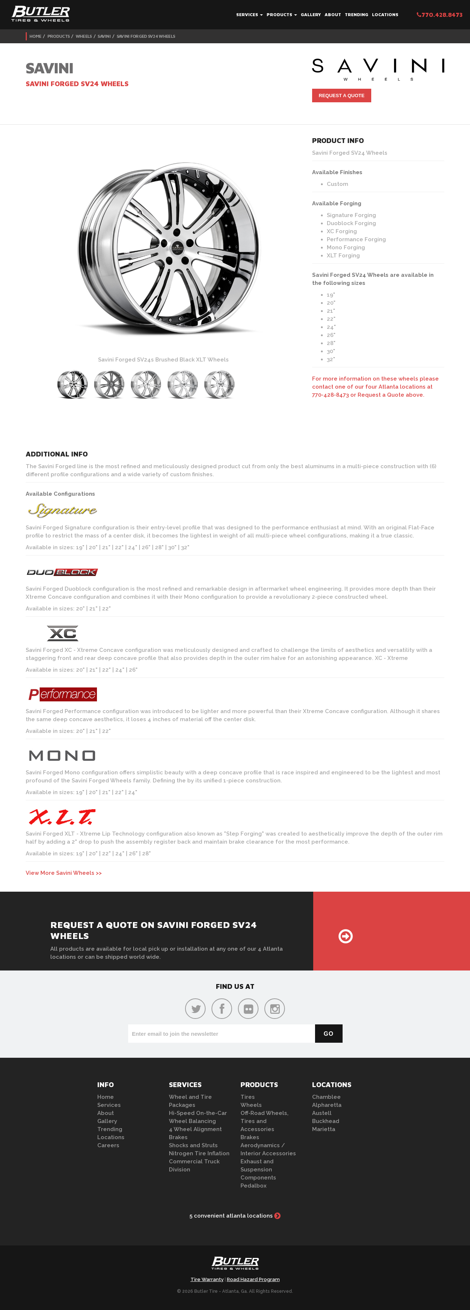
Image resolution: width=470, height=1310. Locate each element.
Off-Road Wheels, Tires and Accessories (265, 1121)
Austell (322, 1113)
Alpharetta (326, 1105)
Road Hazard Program (253, 1279)
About (333, 14)
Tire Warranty (207, 1279)
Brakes (178, 1137)
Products (282, 14)
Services (249, 14)
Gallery (311, 14)
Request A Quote (342, 95)
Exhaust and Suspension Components (258, 1169)
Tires (248, 1097)
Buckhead (325, 1121)
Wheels (84, 36)
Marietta (323, 1129)
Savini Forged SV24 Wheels (146, 36)
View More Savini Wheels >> (64, 873)
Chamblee (326, 1097)
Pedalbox (254, 1185)
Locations (385, 14)
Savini (104, 36)
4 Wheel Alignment (195, 1129)
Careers (108, 1145)
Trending (356, 14)
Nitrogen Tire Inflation (199, 1153)
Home (35, 36)
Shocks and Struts (193, 1145)
